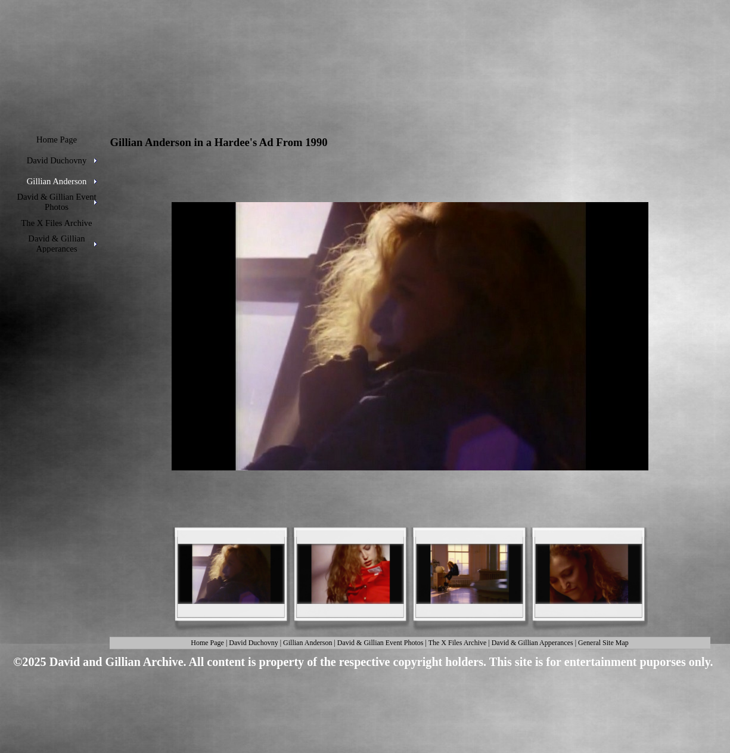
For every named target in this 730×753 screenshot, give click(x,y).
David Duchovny (253, 643)
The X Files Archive (457, 643)
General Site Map (603, 643)
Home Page (207, 643)
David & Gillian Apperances (532, 643)
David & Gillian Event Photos (380, 643)
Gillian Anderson (307, 643)
